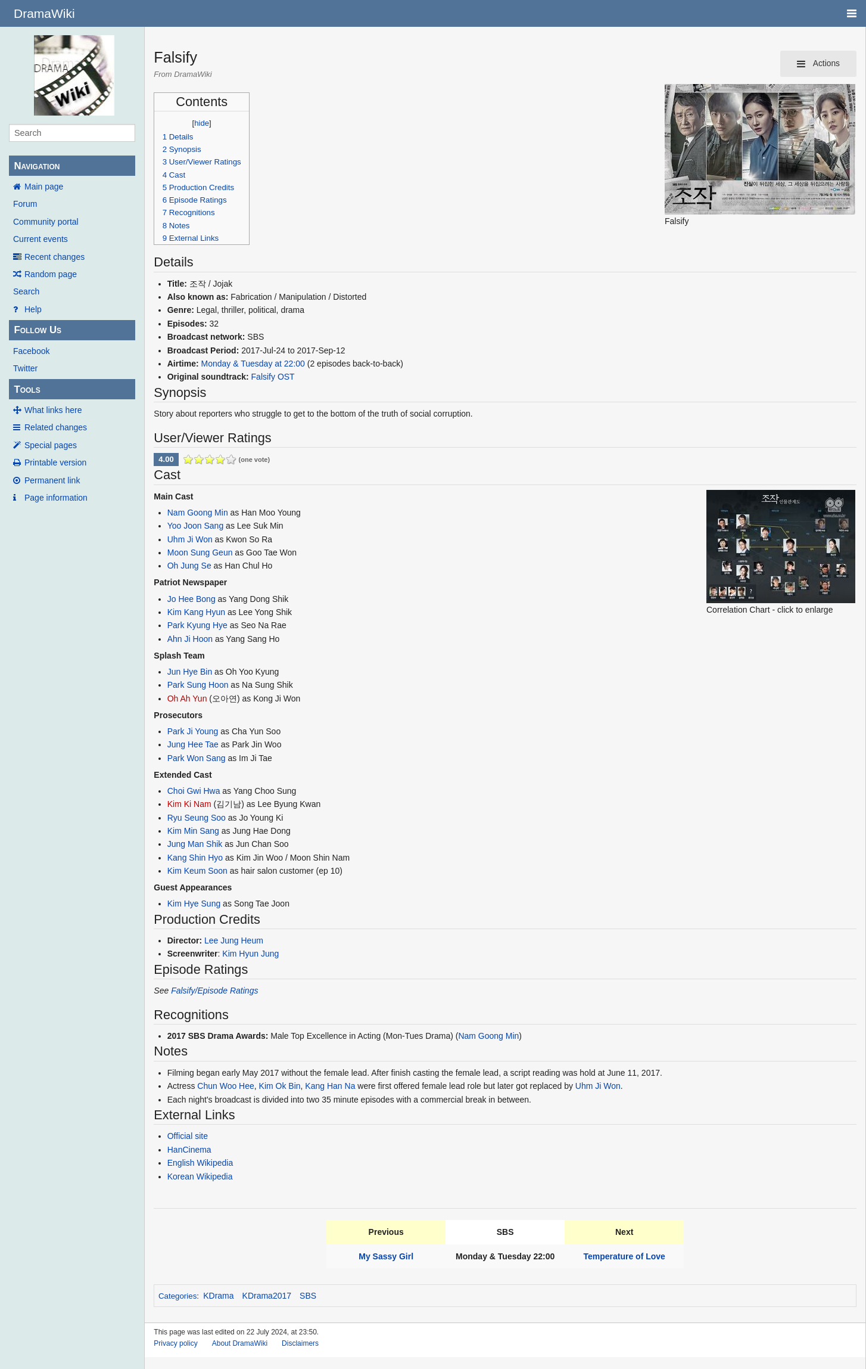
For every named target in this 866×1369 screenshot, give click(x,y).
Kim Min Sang (193, 831)
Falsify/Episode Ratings (214, 990)
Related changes (55, 427)
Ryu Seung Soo (196, 817)
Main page (43, 186)
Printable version (55, 462)
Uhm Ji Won (190, 539)
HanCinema (189, 1149)
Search (26, 291)
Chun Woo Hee (225, 1086)
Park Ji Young (193, 731)
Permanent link (52, 480)
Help (33, 309)
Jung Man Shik (195, 844)
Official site (187, 1136)
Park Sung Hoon (198, 685)
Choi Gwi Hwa (193, 791)
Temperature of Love (624, 1256)
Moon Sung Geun (200, 552)
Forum (25, 204)
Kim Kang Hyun (196, 612)
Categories (177, 1296)
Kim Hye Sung (193, 903)
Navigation (37, 166)
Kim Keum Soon (197, 871)
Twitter (25, 368)
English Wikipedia (200, 1163)
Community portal (46, 221)
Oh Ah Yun (187, 698)
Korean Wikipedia (200, 1176)
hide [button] (201, 123)
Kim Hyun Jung (250, 953)
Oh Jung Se (189, 565)
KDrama (218, 1295)
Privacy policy (175, 1343)
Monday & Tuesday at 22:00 (253, 363)
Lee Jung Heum (233, 940)
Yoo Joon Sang (195, 525)
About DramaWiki (239, 1343)
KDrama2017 (267, 1295)
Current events (40, 239)
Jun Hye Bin (189, 671)
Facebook (31, 351)
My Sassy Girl (386, 1256)
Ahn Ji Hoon (190, 639)
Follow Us (37, 330)
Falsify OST (273, 376)
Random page (50, 274)
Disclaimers (300, 1343)
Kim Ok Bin (280, 1086)
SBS (308, 1295)
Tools (27, 389)
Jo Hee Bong (191, 599)
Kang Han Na (330, 1086)
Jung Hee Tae (193, 744)
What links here (53, 410)
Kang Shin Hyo (195, 857)
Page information (56, 497)
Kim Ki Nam (189, 804)
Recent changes (54, 257)
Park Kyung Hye (197, 625)
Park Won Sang (196, 758)
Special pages (50, 445)
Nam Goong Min (197, 512)
